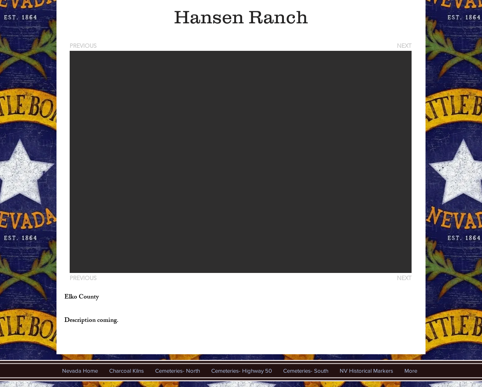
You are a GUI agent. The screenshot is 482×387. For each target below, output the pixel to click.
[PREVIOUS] (84, 46)
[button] (241, 162)
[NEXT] (404, 46)
